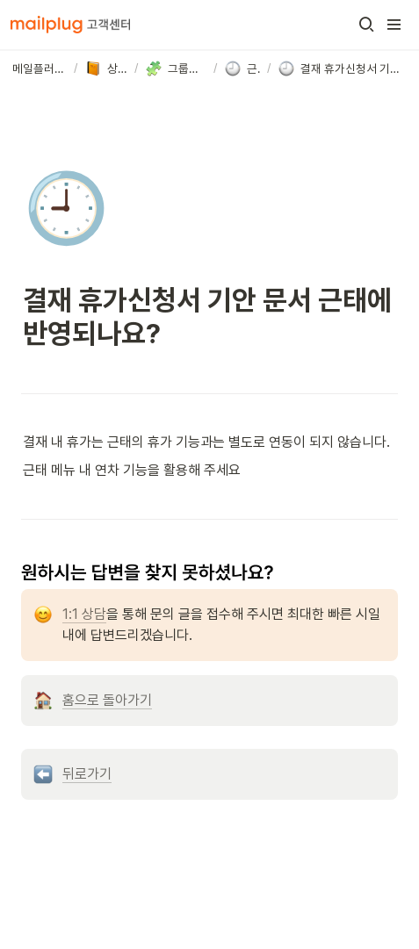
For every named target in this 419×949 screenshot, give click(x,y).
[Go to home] (70, 24)
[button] (366, 24)
